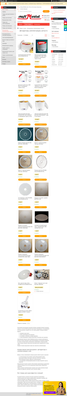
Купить (24, 64)
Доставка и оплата (6, 61)
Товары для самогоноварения (6, 23)
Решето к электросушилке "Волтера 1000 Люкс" (24, 171)
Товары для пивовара (7, 28)
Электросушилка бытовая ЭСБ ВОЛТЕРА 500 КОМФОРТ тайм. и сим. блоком (41, 115)
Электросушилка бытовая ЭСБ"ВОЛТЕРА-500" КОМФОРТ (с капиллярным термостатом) (25, 115)
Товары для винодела (7, 25)
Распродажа (37, 24)
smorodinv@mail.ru (56, 37)
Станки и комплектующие (7, 55)
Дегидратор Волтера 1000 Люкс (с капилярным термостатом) (24, 86)
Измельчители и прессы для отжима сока (8, 52)
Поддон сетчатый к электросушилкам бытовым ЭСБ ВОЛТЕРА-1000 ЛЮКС (25, 227)
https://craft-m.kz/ (55, 33)
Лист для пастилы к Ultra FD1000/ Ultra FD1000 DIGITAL (25, 283)
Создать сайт (10, 0)
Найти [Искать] (46, 11)
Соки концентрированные (7, 37)
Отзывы (4, 63)
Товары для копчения (7, 17)
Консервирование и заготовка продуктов (6, 34)
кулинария (4, 43)
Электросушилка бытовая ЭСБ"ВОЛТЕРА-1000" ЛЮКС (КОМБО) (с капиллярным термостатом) (41, 56)
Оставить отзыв (46, 17)
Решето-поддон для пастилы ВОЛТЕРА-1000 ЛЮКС (24, 143)
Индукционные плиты (6, 20)
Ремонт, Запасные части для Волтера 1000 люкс (41, 283)
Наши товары (5, 9)
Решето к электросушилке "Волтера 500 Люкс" (40, 143)
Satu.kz (39, 393)
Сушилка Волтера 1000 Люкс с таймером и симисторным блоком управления (41, 86)
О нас (3, 57)
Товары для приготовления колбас (8, 14)
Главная (20, 24)
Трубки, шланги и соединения (6, 48)
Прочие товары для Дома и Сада (8, 40)
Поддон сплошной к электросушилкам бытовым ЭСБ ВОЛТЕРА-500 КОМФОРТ (42, 255)
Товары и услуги (22, 28)
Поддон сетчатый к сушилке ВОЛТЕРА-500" (41, 198)
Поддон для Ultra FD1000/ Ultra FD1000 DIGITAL (40, 171)
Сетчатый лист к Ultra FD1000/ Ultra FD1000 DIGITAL (25, 198)
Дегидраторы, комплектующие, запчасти (7, 31)
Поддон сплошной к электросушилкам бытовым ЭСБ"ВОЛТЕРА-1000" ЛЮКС (24, 255)
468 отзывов (55, 0)
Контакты (4, 59)
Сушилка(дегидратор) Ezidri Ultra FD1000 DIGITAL (24, 55)
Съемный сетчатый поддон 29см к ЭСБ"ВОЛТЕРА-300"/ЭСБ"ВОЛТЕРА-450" (41, 227)
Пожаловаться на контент (36, 394)
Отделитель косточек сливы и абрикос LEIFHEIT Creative (25, 311)
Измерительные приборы (7, 45)
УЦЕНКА (4, 11)
